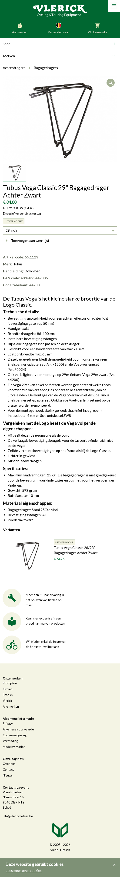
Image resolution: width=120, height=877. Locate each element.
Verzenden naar (58, 28)
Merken (9, 56)
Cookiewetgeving (15, 735)
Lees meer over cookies (24, 870)
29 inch (11, 230)
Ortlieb (8, 689)
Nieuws (8, 775)
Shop (6, 44)
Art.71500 (55, 364)
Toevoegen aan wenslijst (26, 240)
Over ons (9, 764)
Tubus (18, 264)
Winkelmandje (97, 28)
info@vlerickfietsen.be (18, 816)
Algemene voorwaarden (19, 729)
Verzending (10, 741)
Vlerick (7, 701)
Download (32, 271)
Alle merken (11, 706)
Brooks (8, 695)
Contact (8, 769)
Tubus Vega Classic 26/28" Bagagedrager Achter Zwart (76, 550)
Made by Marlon (14, 747)
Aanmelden (19, 28)
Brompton (10, 683)
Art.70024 (17, 369)
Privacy (8, 723)
